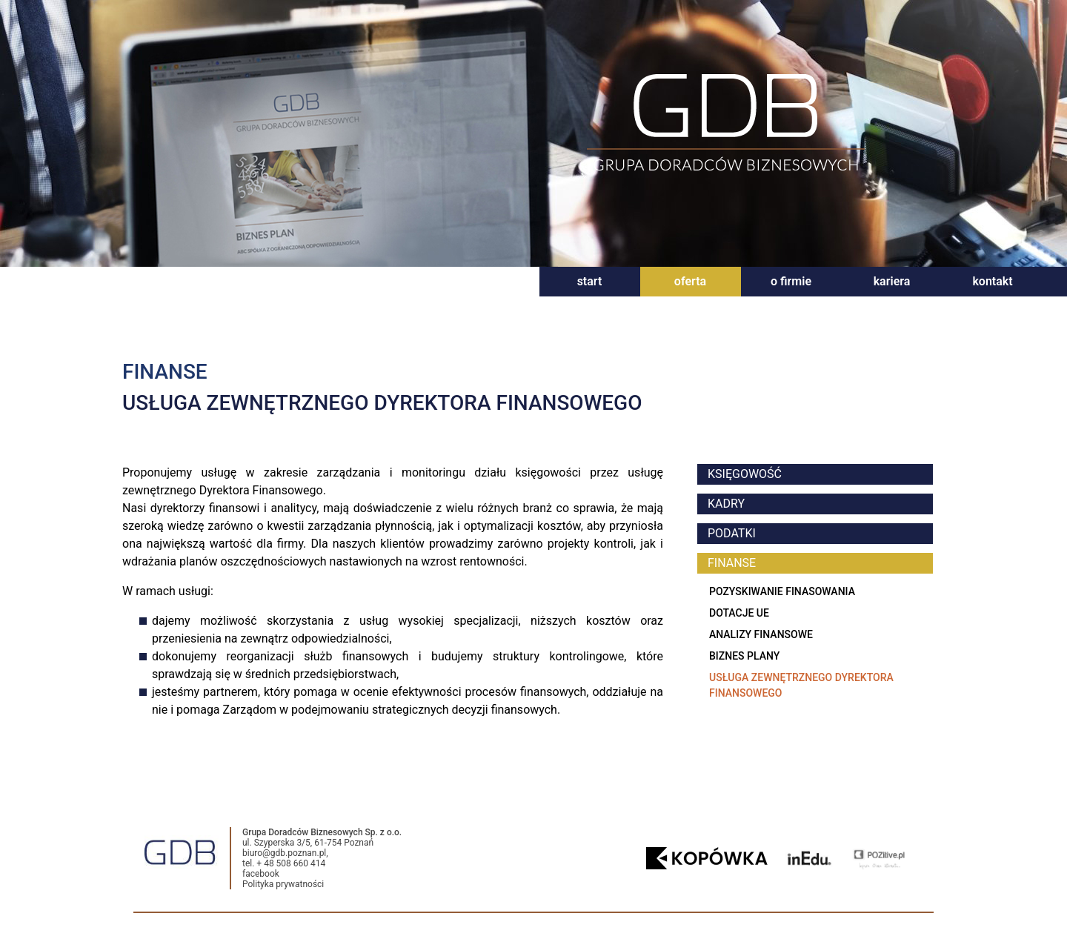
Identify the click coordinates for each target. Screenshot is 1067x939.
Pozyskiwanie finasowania (782, 591)
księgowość (745, 474)
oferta (690, 281)
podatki (732, 533)
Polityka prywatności (283, 884)
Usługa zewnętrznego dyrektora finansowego (801, 685)
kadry (726, 504)
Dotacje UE (739, 613)
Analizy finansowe (761, 634)
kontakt (992, 281)
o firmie (791, 281)
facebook (260, 874)
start (589, 281)
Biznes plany (744, 656)
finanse (732, 563)
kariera (892, 281)
